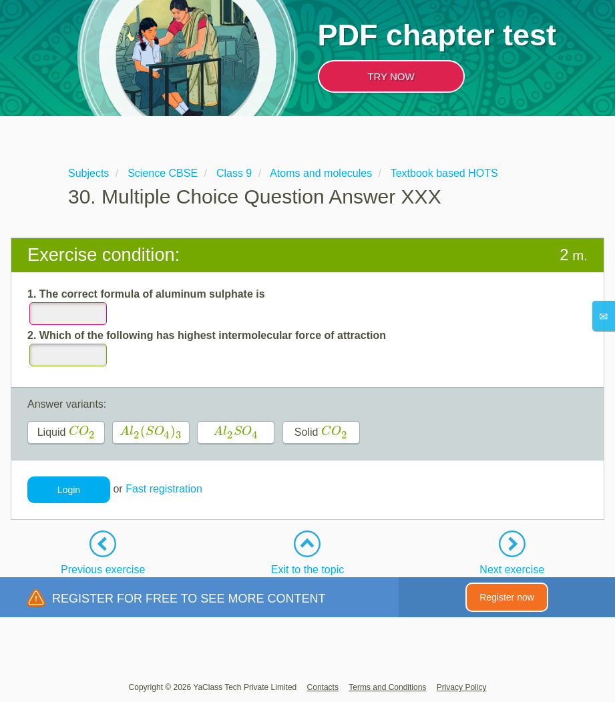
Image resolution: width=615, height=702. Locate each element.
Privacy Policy (462, 687)
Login (68, 489)
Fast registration (164, 488)
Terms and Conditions (387, 687)
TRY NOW (390, 76)
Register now (506, 597)
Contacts (323, 687)
